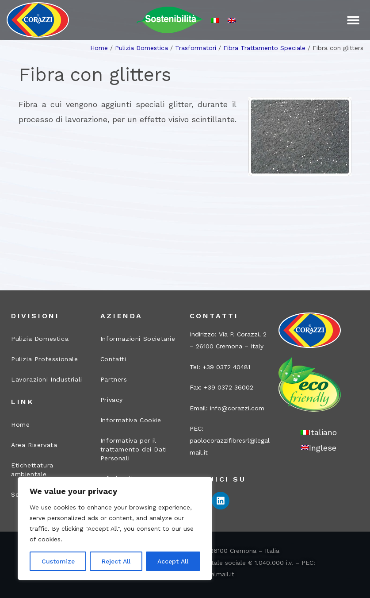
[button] (353, 20)
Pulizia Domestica (141, 47)
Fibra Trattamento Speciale (264, 47)
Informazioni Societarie (137, 338)
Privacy (111, 399)
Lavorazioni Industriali (46, 379)
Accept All (172, 561)
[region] (115, 528)
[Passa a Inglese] (231, 20)
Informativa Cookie (130, 420)
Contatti (113, 359)
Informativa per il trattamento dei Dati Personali (133, 449)
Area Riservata (34, 444)
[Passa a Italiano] (214, 20)
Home (99, 47)
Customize (58, 561)
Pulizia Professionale (44, 359)
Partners (113, 379)
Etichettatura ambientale (32, 470)
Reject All (116, 561)
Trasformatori (195, 47)
